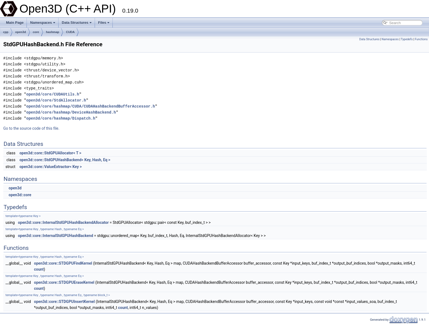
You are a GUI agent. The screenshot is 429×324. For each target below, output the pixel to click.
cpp (5, 32)
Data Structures (77, 23)
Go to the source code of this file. (31, 128)
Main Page (15, 23)
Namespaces (42, 23)
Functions (421, 39)
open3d (20, 32)
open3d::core (19, 195)
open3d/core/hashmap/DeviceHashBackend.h (71, 112)
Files (104, 23)
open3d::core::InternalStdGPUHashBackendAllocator (63, 222)
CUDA (70, 32)
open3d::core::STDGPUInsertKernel (64, 301)
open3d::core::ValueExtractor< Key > (50, 166)
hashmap (52, 32)
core (36, 32)
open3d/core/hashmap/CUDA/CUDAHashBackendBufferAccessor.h (90, 106)
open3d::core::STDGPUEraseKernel (64, 282)
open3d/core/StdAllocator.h (56, 100)
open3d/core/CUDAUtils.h (52, 94)
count (39, 269)
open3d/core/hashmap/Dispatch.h (60, 118)
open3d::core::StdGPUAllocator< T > (50, 153)
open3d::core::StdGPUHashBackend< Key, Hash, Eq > (64, 160)
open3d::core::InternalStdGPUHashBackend (55, 235)
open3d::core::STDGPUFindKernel (63, 263)
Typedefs (407, 39)
